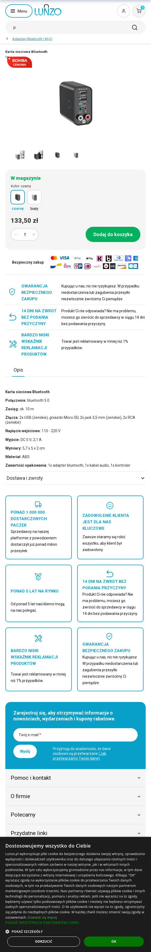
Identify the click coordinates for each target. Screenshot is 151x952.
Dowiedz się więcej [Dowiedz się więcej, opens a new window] (42, 917)
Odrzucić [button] (43, 941)
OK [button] (113, 941)
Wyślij (25, 751)
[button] (75, 922)
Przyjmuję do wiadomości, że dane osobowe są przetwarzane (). (82, 753)
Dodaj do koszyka (113, 234)
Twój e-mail (30, 735)
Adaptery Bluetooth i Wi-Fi (32, 39)
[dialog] (75, 894)
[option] (20, 155)
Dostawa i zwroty (75, 478)
